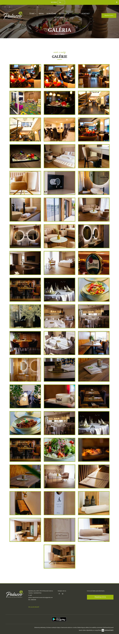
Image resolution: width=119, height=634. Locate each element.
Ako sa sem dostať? (33, 607)
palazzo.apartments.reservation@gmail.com (40, 597)
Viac (61, 2)
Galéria (75, 13)
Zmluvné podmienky (40, 627)
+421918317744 (37, 593)
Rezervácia (64, 13)
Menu (41, 13)
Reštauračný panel (108, 627)
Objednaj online (100, 597)
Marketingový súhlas (83, 627)
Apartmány (59, 17)
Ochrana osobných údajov (53, 627)
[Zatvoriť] (116, 2)
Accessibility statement (96, 627)
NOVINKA (54, 2)
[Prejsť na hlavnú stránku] (13, 15)
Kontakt (86, 13)
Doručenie (51, 13)
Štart (32, 13)
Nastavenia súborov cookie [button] (69, 627)
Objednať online (108, 15)
